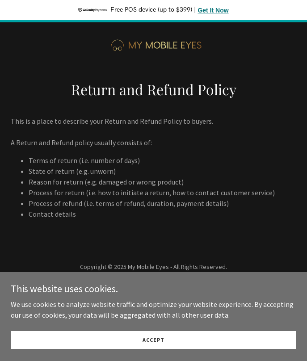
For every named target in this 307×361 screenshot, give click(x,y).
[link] (154, 42)
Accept (153, 346)
